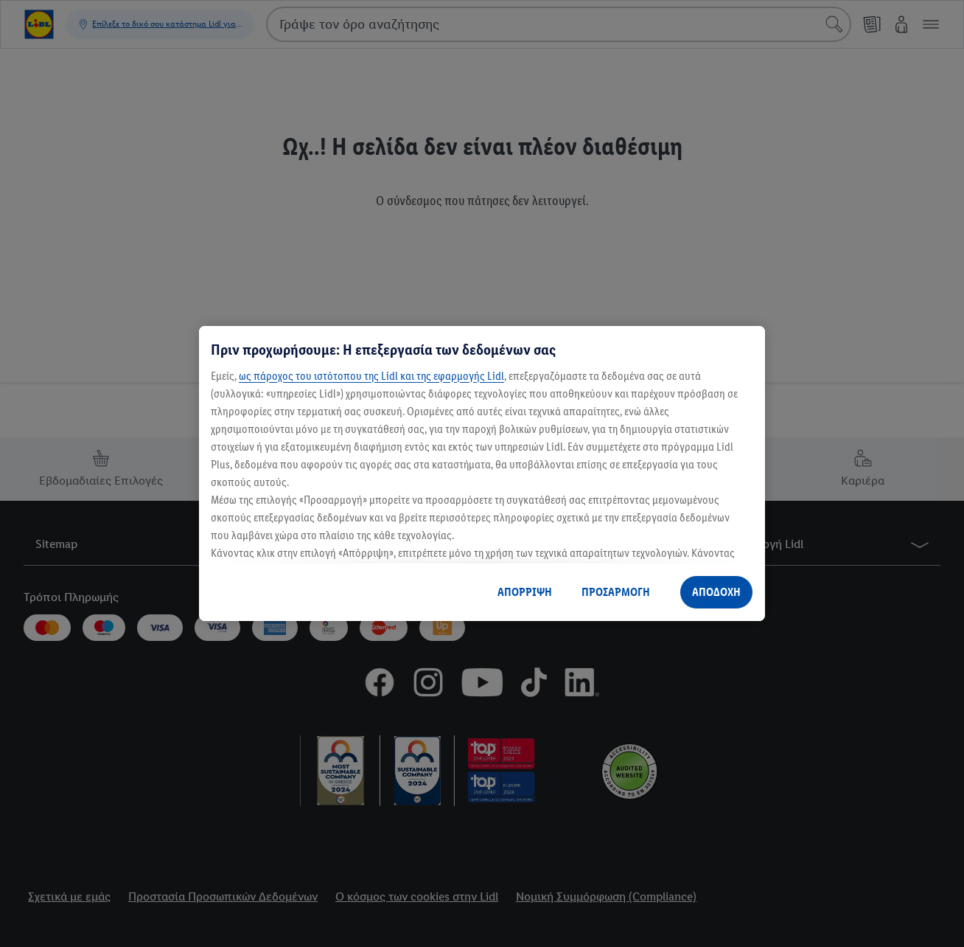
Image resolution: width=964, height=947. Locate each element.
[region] (482, 473)
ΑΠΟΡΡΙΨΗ (524, 592)
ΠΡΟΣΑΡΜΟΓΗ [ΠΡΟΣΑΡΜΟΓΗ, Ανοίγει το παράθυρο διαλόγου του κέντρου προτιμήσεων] (615, 592)
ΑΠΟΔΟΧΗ (716, 592)
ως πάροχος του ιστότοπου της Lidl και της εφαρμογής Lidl (371, 376)
